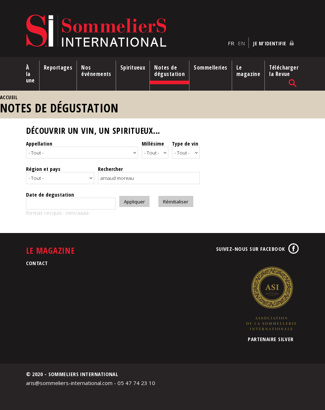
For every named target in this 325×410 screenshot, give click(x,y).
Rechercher (110, 167)
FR (231, 43)
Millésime (153, 143)
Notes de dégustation (169, 71)
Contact (37, 261)
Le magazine (248, 71)
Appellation (39, 143)
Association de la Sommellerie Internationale (270, 297)
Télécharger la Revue (283, 71)
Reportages (58, 67)
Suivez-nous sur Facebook (250, 247)
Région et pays (43, 167)
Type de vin (185, 143)
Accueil (8, 97)
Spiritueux (133, 67)
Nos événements (96, 71)
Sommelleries (210, 67)
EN (241, 43)
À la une (30, 74)
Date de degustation (50, 193)
